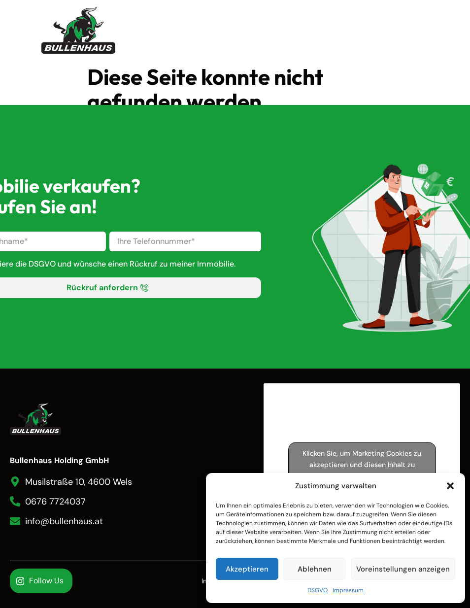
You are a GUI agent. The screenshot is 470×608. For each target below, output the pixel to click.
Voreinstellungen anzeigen (403, 569)
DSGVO (317, 590)
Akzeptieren (247, 569)
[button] (450, 486)
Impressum (348, 590)
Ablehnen (315, 569)
